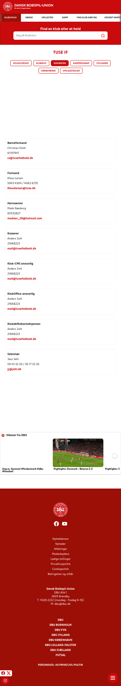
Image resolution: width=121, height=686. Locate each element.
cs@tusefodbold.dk (20, 158)
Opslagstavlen (71, 71)
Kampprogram (81, 63)
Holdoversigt (21, 63)
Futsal (61, 655)
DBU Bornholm (60, 625)
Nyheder (60, 544)
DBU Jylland (61, 635)
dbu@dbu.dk (62, 604)
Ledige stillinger (61, 559)
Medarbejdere (60, 554)
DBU (60, 620)
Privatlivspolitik (60, 564)
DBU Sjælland (60, 650)
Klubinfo (41, 63)
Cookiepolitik (60, 569)
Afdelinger (60, 549)
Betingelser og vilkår (60, 574)
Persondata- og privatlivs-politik (60, 665)
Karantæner (48, 71)
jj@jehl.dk (14, 369)
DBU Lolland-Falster (60, 645)
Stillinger (102, 63)
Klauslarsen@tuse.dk (21, 188)
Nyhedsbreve (60, 539)
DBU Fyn (60, 630)
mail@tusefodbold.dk (21, 248)
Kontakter (60, 63)
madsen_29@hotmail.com (24, 218)
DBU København (60, 640)
